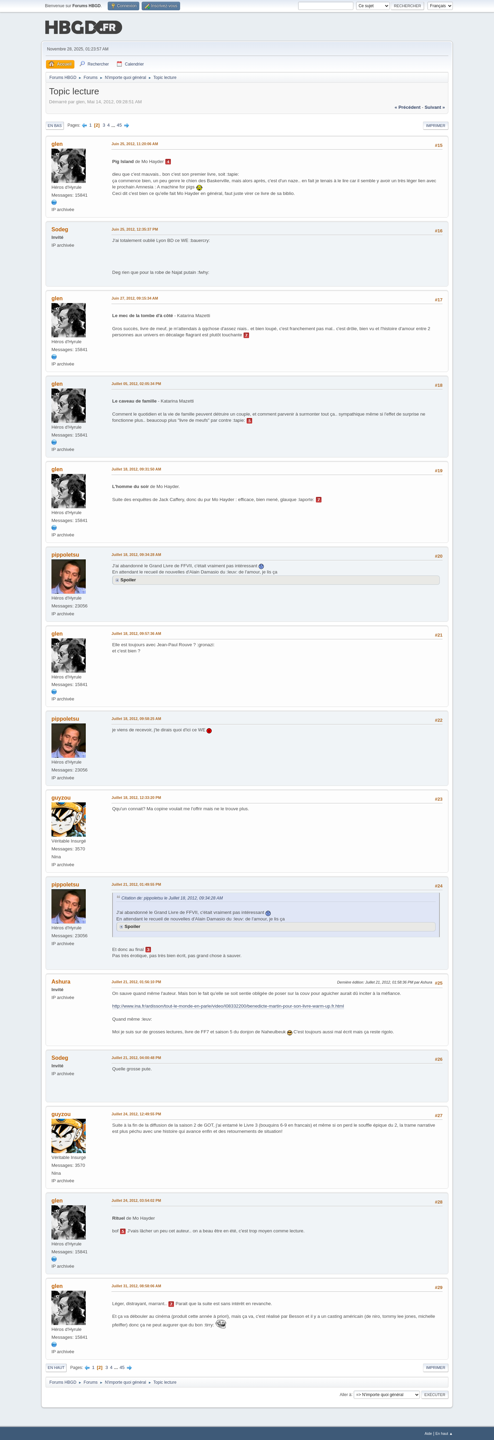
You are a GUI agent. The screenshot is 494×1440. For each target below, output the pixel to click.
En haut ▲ (444, 1433)
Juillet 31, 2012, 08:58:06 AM (136, 1285)
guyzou (61, 797)
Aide (428, 1433)
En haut (56, 1367)
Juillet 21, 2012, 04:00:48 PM (136, 1057)
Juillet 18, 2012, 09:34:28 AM (136, 554)
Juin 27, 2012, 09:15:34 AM (134, 297)
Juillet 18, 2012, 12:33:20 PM (136, 797)
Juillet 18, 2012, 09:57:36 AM (136, 633)
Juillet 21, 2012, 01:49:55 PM (136, 884)
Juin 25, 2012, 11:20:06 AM (134, 143)
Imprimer (435, 125)
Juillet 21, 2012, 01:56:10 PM (136, 981)
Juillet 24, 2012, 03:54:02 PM (136, 1200)
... (114, 124)
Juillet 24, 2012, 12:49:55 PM (136, 1113)
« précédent (408, 106)
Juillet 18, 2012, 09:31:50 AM (136, 468)
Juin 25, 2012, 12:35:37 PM (134, 229)
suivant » (435, 106)
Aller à (345, 1393)
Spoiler (128, 579)
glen (57, 143)
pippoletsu (65, 554)
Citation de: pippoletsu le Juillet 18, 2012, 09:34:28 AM (172, 897)
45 (119, 124)
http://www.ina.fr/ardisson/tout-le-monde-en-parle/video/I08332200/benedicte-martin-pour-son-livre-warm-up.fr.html (228, 1005)
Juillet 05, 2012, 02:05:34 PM (136, 383)
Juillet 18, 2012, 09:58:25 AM (136, 718)
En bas (55, 125)
